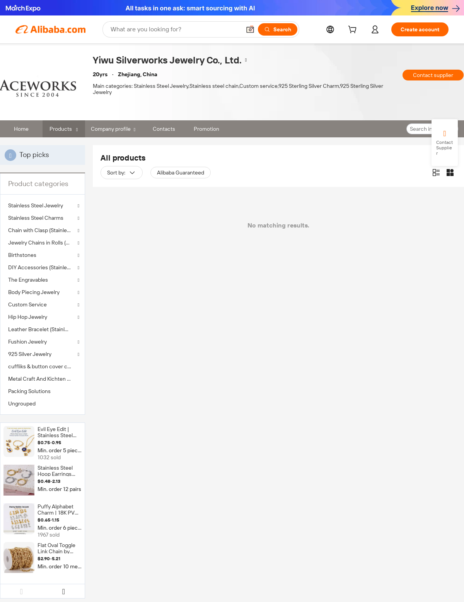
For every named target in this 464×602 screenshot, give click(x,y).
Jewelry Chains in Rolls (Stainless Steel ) (42, 242)
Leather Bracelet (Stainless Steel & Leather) (42, 329)
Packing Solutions (29, 391)
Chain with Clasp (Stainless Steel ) (42, 230)
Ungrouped (22, 403)
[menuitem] (42, 329)
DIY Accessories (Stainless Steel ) (42, 267)
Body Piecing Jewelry (34, 292)
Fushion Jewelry (27, 342)
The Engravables (28, 280)
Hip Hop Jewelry (27, 317)
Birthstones (22, 255)
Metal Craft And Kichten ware (42, 379)
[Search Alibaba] (175, 29)
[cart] (354, 30)
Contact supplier (433, 75)
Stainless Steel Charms (35, 218)
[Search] (277, 29)
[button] (250, 29)
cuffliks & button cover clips (41, 366)
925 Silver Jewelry (29, 354)
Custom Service (27, 304)
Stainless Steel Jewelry (35, 205)
